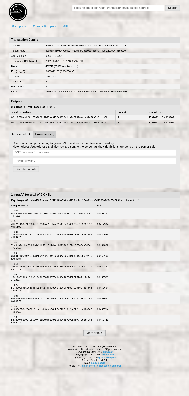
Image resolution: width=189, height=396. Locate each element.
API (65, 26)
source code (98, 384)
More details (94, 354)
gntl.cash (108, 373)
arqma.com (108, 376)
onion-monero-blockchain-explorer (101, 387)
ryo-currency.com (108, 379)
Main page (19, 26)
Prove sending (44, 136)
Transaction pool (44, 26)
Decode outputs (21, 136)
